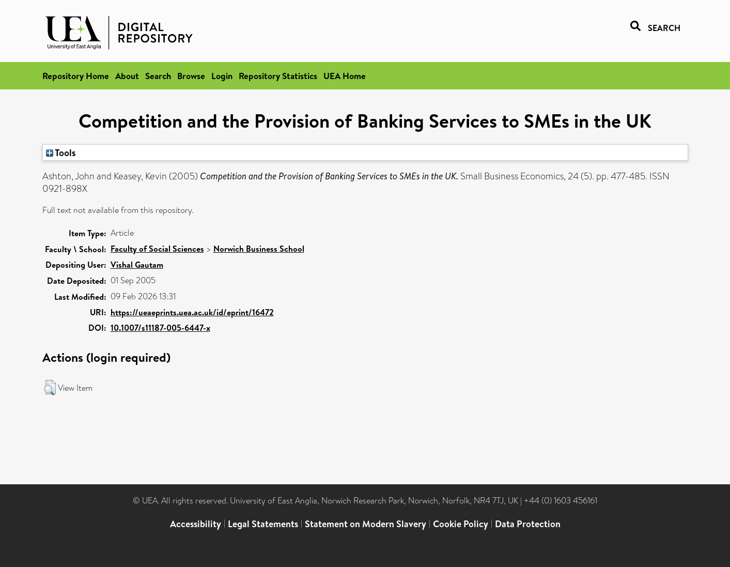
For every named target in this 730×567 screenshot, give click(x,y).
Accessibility (195, 523)
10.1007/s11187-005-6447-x (160, 327)
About (127, 76)
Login (221, 76)
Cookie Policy (460, 523)
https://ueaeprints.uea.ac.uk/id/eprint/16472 (192, 312)
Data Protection (528, 523)
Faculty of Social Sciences (157, 248)
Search (158, 76)
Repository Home (75, 76)
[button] (50, 387)
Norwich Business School (258, 248)
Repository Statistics (278, 76)
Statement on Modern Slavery (365, 523)
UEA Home (344, 76)
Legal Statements (263, 523)
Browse (191, 76)
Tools (61, 152)
